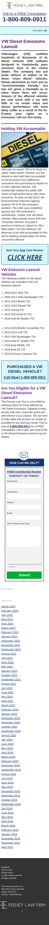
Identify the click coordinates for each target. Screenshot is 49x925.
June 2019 (7, 782)
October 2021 (9, 675)
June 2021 (7, 692)
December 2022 (10, 640)
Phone (10, 502)
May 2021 (7, 696)
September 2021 (11, 679)
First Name (12, 481)
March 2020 (8, 756)
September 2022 (11, 649)
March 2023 (8, 628)
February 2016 (9, 830)
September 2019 (11, 769)
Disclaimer (5, 867)
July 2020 (7, 739)
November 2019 (10, 765)
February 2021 (9, 709)
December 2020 (10, 718)
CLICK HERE (24, 257)
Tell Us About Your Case (18, 523)
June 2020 (7, 744)
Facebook (22, 911)
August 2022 (8, 653)
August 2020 (8, 735)
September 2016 (11, 804)
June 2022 (7, 662)
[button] (38, 31)
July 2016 (7, 808)
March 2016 (8, 825)
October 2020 (9, 726)
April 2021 (7, 701)
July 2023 (7, 615)
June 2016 (7, 812)
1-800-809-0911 (24, 19)
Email (9, 513)
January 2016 (9, 834)
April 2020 (7, 752)
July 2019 (7, 778)
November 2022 (10, 645)
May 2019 (7, 787)
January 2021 (9, 713)
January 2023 (9, 636)
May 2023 (7, 619)
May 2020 (7, 748)
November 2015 (10, 842)
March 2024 (8, 606)
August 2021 (8, 683)
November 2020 (10, 722)
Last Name (12, 492)
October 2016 (9, 799)
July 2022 (7, 658)
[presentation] (24, 556)
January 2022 (9, 670)
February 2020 (9, 761)
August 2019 (8, 774)
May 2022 (7, 666)
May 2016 (7, 817)
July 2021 (7, 688)
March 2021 (8, 705)
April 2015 (7, 847)
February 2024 (9, 610)
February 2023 (9, 632)
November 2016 (10, 795)
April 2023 (7, 623)
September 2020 (11, 731)
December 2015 (10, 838)
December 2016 (10, 791)
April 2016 (7, 821)
